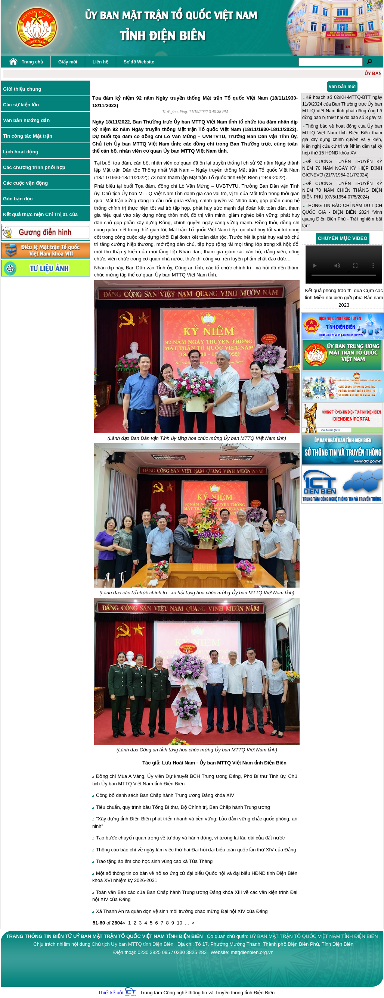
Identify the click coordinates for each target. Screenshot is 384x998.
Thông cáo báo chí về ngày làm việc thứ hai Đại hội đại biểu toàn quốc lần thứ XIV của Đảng (196, 849)
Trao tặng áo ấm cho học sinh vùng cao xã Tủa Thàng (154, 861)
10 (179, 923)
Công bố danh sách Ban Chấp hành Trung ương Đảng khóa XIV (165, 795)
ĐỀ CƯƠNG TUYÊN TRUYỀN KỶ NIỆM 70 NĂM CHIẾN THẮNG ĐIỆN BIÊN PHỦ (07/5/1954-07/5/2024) (342, 190)
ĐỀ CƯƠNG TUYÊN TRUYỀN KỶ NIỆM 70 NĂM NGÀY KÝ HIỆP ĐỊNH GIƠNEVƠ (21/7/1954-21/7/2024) (342, 168)
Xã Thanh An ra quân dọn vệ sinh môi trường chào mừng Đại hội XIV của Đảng (182, 911)
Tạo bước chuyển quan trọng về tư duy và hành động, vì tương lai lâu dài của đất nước (190, 838)
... (187, 923)
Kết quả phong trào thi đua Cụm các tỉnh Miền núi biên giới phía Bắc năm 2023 (344, 298)
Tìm (369, 61)
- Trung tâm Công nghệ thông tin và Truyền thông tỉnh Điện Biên (200, 992)
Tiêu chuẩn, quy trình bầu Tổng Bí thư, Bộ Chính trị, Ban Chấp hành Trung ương (183, 807)
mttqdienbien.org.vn (252, 952)
